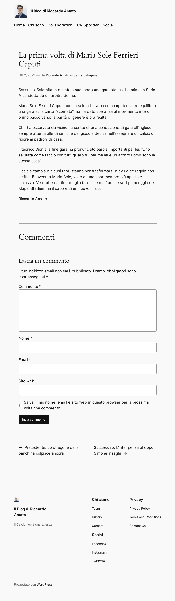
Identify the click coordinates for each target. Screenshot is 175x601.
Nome (25, 338)
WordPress (44, 584)
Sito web (26, 381)
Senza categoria (85, 75)
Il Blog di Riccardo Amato (53, 11)
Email (25, 359)
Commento (30, 286)
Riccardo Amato (57, 75)
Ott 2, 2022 (27, 75)
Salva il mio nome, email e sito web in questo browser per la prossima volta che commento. (86, 405)
